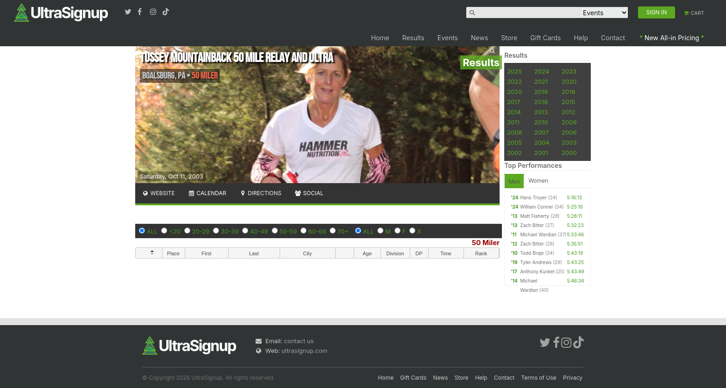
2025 (514, 71)
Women (538, 180)
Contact (613, 38)
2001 (541, 152)
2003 (569, 142)
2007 (541, 132)
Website (158, 193)
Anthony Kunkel (537, 271)
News (479, 38)
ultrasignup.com (304, 350)
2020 (569, 81)
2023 (569, 71)
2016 (541, 101)
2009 (569, 122)
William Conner (536, 206)
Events (448, 38)
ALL (152, 231)
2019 (541, 91)
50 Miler (486, 242)
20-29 (201, 231)
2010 (541, 122)
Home (380, 38)
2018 (568, 91)
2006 (569, 132)
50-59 (288, 231)
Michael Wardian (538, 234)
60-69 (317, 231)
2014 (514, 112)
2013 (541, 112)
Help (581, 38)
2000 (569, 152)
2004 (542, 142)
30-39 (229, 231)
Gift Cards (545, 38)
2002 (514, 152)
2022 (514, 81)
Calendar (207, 193)
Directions (260, 193)
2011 (513, 122)
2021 (541, 81)
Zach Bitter (532, 225)
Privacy (572, 377)
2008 (514, 132)
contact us (298, 341)
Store (509, 38)
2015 (568, 101)
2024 (541, 71)
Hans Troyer (533, 197)
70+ (343, 231)
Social (309, 193)
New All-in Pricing (672, 38)
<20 (175, 231)
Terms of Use (539, 377)
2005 (514, 142)
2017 (513, 101)
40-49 (259, 231)
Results (413, 38)
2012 (568, 112)
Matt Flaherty (534, 216)
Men (514, 181)
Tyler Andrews (535, 262)
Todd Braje (532, 253)
